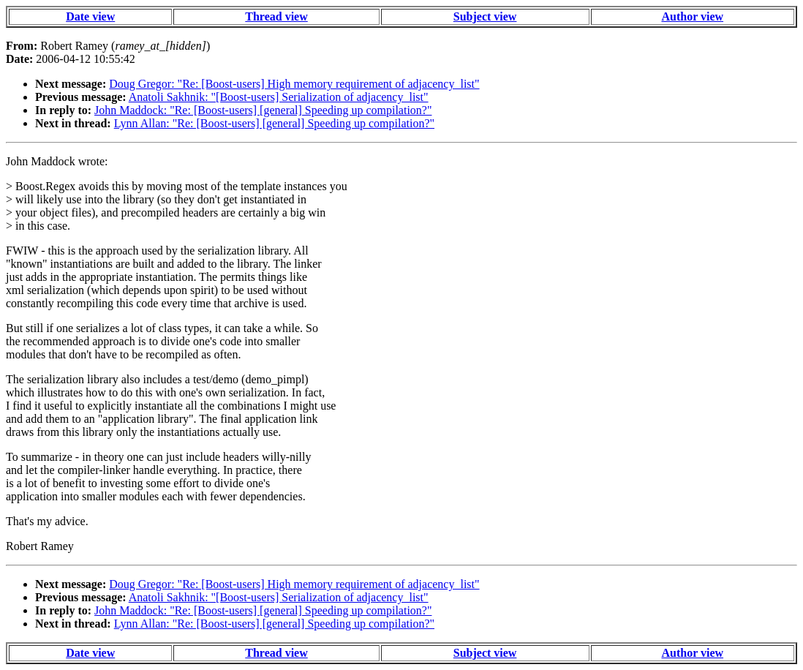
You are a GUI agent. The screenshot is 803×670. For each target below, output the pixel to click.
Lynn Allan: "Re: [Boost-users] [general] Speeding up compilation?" (274, 123)
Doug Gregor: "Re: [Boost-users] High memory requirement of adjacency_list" (294, 84)
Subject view (485, 16)
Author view (692, 16)
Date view (90, 16)
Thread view (276, 16)
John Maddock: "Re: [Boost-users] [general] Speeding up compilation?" (262, 110)
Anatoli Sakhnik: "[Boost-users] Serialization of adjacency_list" (279, 97)
